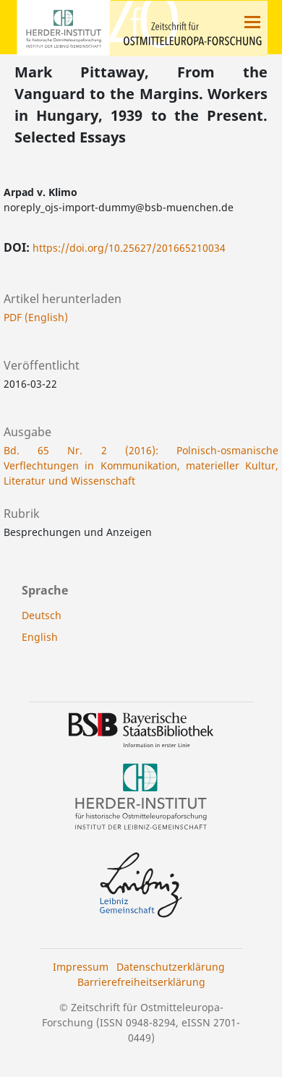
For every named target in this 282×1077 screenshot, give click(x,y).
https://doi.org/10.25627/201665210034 (129, 248)
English (40, 637)
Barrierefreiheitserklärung (141, 982)
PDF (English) (36, 317)
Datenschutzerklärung (170, 967)
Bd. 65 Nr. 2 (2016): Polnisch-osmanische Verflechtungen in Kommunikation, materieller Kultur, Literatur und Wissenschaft (141, 465)
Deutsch (41, 615)
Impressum (80, 967)
